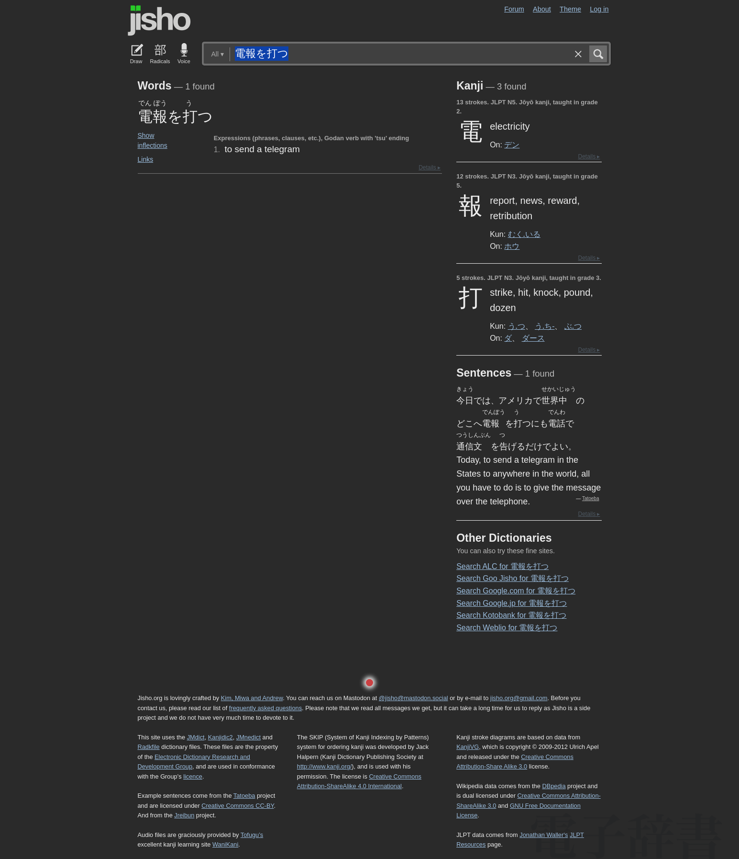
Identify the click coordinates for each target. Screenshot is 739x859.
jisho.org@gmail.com (519, 698)
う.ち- (544, 326)
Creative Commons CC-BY (237, 805)
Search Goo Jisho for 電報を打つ (512, 578)
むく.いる (524, 234)
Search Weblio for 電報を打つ (506, 628)
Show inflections (152, 140)
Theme (570, 9)
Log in (599, 9)
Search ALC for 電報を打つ (502, 566)
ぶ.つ (573, 326)
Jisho (159, 20)
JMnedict (248, 737)
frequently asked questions (265, 708)
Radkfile (149, 746)
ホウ (511, 246)
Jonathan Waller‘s (543, 834)
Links (146, 159)
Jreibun (184, 815)
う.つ (516, 326)
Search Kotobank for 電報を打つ (511, 615)
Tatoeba (590, 498)
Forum (514, 9)
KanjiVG (467, 746)
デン (511, 144)
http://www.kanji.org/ (324, 766)
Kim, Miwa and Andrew (252, 698)
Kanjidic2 (220, 737)
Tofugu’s (252, 834)
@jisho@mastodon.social (413, 698)
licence (192, 776)
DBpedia (553, 786)
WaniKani (225, 844)
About (542, 9)
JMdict (196, 737)
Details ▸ (430, 167)
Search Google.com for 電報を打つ (515, 591)
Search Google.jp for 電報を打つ (511, 603)
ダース (533, 338)
